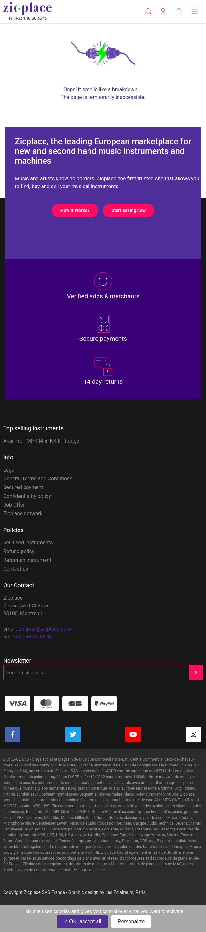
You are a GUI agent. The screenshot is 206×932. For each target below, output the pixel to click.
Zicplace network (23, 513)
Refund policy (18, 551)
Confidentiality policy (27, 496)
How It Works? (79, 210)
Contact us (15, 569)
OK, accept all (82, 921)
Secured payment (23, 487)
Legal (9, 470)
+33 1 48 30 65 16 (32, 637)
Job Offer (14, 505)
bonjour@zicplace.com (44, 629)
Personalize (131, 921)
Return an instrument (27, 560)
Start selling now (132, 210)
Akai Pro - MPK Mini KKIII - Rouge (41, 441)
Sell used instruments (28, 543)
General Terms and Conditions (37, 479)
